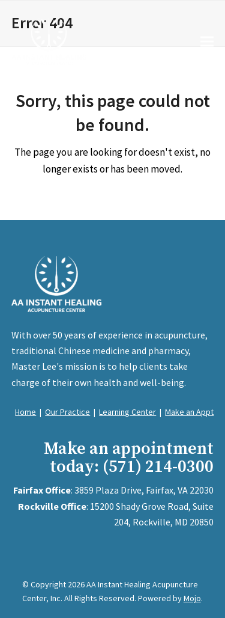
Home (25, 411)
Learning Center (127, 411)
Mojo (192, 598)
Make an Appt (189, 411)
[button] (207, 41)
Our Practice (67, 411)
